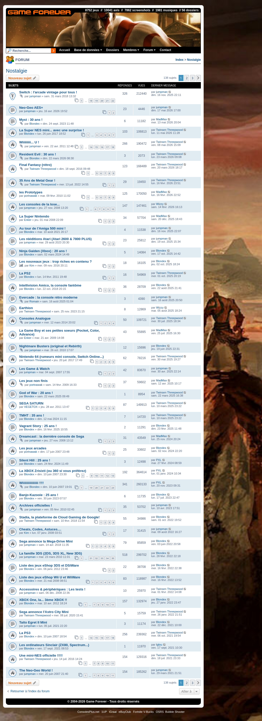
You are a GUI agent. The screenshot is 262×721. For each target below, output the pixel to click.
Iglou (159, 644)
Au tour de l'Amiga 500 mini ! (42, 228)
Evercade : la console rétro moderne (48, 297)
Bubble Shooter (175, 711)
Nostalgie (194, 60)
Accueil (64, 50)
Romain (34, 301)
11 (102, 475)
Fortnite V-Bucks (143, 711)
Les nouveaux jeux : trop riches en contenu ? (55, 261)
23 (113, 487)
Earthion (26, 308)
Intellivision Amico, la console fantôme (50, 285)
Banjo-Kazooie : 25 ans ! (38, 495)
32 (96, 558)
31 (91, 558)
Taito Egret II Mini (33, 622)
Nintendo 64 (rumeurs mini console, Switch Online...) (61, 357)
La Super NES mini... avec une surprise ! (51, 130)
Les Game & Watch (34, 369)
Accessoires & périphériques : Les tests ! (52, 589)
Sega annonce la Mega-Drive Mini (46, 541)
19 (96, 100)
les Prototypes (30, 192)
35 (113, 558)
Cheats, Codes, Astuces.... (40, 529)
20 (102, 100)
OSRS (160, 711)
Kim (31, 265)
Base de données (88, 50)
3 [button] (192, 78)
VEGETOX (31, 406)
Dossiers (112, 50)
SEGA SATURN (31, 403)
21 (107, 100)
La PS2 (24, 273)
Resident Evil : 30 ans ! (37, 154)
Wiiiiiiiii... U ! (29, 142)
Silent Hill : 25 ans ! (34, 460)
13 (113, 475)
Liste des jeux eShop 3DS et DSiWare (49, 565)
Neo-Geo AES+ (31, 108)
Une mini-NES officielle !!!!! (41, 655)
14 (91, 147)
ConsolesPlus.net (88, 711)
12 (107, 475)
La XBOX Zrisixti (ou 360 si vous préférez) (52, 471)
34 (107, 558)
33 (102, 558)
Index (179, 60)
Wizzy (159, 203)
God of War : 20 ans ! (36, 393)
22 (113, 100)
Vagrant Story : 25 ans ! (38, 426)
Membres (131, 50)
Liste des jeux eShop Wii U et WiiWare (49, 577)
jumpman (35, 96)
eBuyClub (125, 711)
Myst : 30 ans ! (30, 120)
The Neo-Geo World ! (36, 670)
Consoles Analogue (35, 318)
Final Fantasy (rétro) (35, 165)
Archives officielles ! (35, 505)
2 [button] (187, 78)
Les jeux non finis (33, 381)
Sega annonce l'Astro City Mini (44, 612)
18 (91, 100)
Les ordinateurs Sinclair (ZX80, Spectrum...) (54, 645)
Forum (149, 50)
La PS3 (24, 633)
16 (102, 147)
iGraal (112, 711)
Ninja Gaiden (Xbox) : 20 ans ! (43, 251)
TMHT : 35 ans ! (31, 415)
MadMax (161, 119)
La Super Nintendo (34, 216)
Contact (165, 50)
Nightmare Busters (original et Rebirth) (50, 346)
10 (113, 209)
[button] (198, 78)
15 (96, 147)
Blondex (34, 123)
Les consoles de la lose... (39, 204)
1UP (104, 711)
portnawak (30, 195)
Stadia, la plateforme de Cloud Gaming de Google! (59, 517)
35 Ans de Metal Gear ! (37, 180)
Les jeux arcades (32, 448)
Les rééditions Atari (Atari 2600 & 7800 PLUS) (55, 239)
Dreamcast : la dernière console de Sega (51, 436)
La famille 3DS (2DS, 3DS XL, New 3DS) (50, 553)
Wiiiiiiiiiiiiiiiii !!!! (31, 483)
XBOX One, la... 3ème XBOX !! (43, 600)
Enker (27, 219)
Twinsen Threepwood (169, 129)
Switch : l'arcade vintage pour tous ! (48, 92)
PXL (158, 459)
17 (107, 147)
